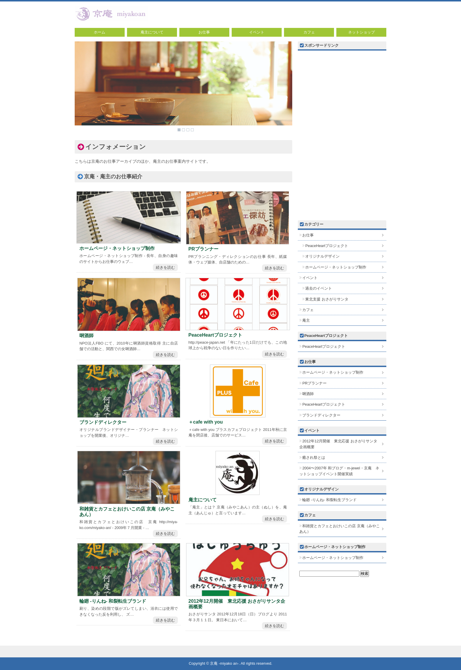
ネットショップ (361, 32)
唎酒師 (86, 335)
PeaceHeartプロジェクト (215, 335)
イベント (256, 32)
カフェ (309, 32)
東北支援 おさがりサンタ (326, 299)
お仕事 (204, 32)
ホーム (99, 32)
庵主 (306, 320)
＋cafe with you (205, 421)
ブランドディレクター (102, 422)
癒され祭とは (313, 457)
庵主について (152, 32)
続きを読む (165, 267)
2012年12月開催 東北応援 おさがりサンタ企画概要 (236, 604)
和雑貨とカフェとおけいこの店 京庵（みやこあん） (127, 511)
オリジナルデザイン (322, 256)
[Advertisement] (342, 93)
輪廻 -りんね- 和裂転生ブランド (112, 601)
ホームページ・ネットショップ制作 (117, 248)
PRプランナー (203, 248)
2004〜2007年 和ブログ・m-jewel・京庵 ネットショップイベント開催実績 (339, 471)
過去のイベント (318, 288)
